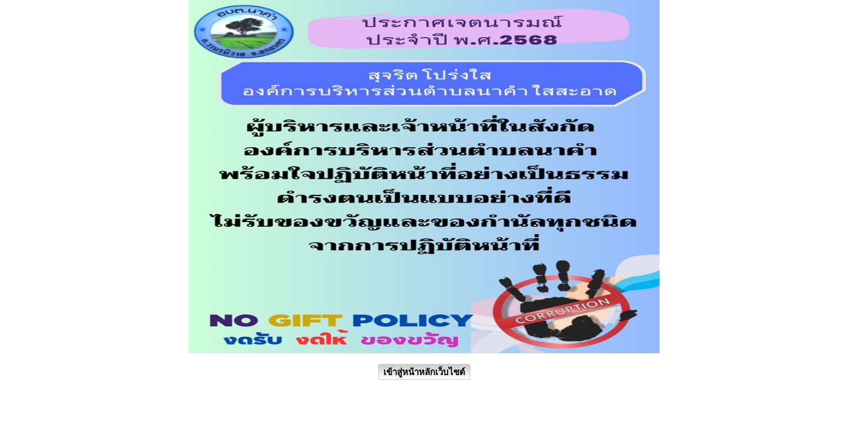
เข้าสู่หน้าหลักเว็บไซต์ (424, 372)
